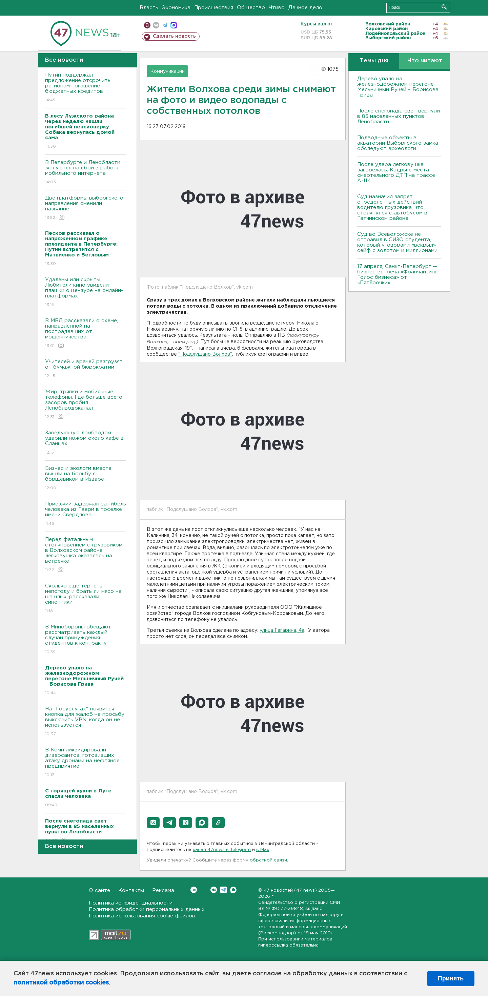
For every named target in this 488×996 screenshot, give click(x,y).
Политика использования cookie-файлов (142, 916)
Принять (451, 978)
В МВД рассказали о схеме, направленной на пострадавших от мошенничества (85, 333)
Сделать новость (174, 36)
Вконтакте (193, 890)
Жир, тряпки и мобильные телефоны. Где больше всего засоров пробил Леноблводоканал (85, 405)
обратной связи (268, 860)
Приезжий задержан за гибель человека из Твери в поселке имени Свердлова (85, 514)
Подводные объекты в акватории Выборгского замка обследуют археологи (397, 143)
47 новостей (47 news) (290, 890)
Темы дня (374, 60)
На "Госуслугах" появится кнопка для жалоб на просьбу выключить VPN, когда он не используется (85, 722)
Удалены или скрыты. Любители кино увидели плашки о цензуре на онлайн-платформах (85, 292)
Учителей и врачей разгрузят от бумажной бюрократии (85, 369)
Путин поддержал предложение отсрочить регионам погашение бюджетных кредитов (85, 88)
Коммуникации (167, 71)
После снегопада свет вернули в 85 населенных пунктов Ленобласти (398, 116)
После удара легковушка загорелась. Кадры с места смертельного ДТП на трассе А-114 (396, 172)
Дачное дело (305, 7)
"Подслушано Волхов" (205, 354)
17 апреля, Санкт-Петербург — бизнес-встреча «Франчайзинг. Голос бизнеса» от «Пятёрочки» (397, 274)
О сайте (99, 890)
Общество (251, 7)
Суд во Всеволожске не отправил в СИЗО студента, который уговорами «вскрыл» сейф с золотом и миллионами (397, 242)
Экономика (176, 7)
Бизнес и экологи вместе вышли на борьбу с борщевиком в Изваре (85, 478)
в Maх (262, 850)
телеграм (165, 25)
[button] (153, 822)
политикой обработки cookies (61, 982)
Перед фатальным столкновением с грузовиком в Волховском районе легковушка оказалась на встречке (85, 555)
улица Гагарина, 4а (282, 630)
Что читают (424, 60)
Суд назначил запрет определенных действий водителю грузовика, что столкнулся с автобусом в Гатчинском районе (392, 207)
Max (233, 890)
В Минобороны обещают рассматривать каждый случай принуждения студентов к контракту (85, 640)
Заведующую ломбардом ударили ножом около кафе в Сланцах (85, 443)
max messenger (173, 25)
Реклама (163, 890)
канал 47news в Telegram (222, 850)
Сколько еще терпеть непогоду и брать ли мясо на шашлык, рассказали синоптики (85, 599)
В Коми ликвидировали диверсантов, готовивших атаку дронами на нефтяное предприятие (85, 763)
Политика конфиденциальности (130, 903)
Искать (444, 6)
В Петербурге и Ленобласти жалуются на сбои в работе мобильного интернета (85, 172)
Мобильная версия (147, 25)
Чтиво (277, 7)
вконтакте (156, 25)
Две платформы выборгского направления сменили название (85, 208)
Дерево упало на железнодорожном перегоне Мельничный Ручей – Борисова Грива (398, 87)
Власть (149, 7)
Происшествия (213, 7)
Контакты (131, 890)
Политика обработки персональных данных (147, 909)
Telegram (223, 890)
